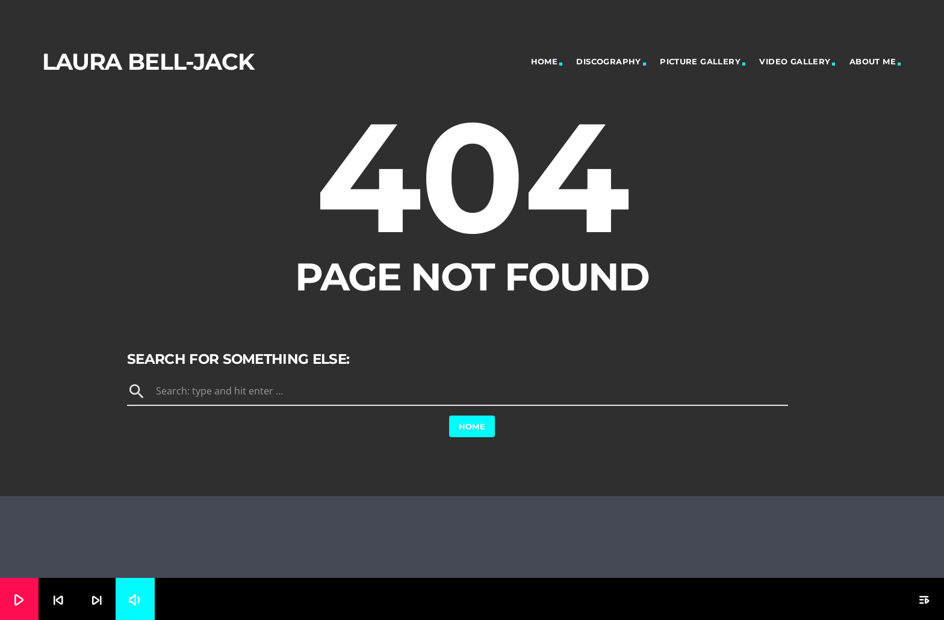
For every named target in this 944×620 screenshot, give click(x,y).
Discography (608, 61)
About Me (872, 61)
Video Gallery (794, 61)
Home (544, 61)
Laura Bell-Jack (148, 62)
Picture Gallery (700, 61)
